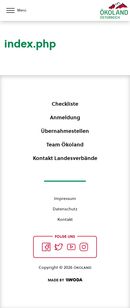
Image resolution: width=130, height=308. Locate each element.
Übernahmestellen (65, 131)
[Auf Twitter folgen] (58, 247)
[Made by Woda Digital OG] (65, 280)
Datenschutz (65, 209)
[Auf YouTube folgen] (71, 247)
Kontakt (65, 219)
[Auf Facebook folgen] (46, 247)
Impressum (65, 198)
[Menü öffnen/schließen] (21, 10)
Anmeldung (65, 117)
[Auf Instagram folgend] (84, 247)
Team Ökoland (65, 144)
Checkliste (65, 104)
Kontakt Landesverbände (65, 158)
